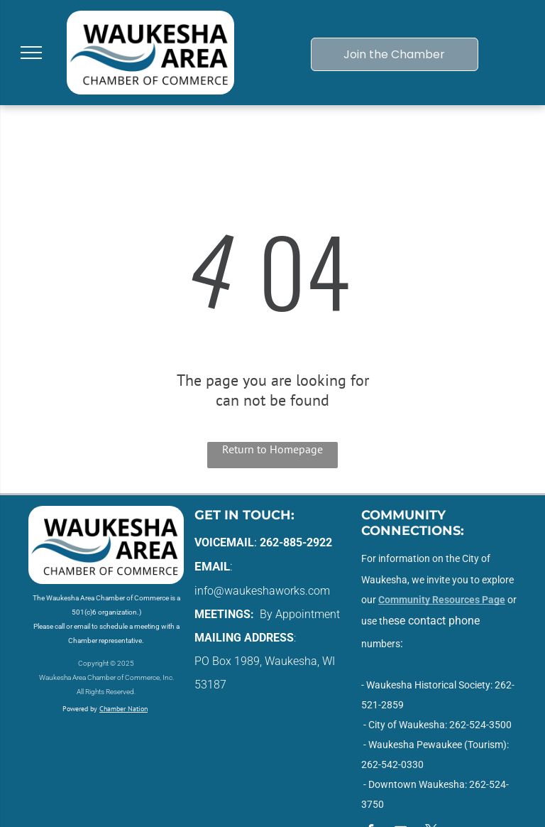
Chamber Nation (123, 708)
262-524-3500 (480, 724)
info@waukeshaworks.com (262, 591)
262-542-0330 (392, 764)
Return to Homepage (272, 449)
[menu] (31, 52)
